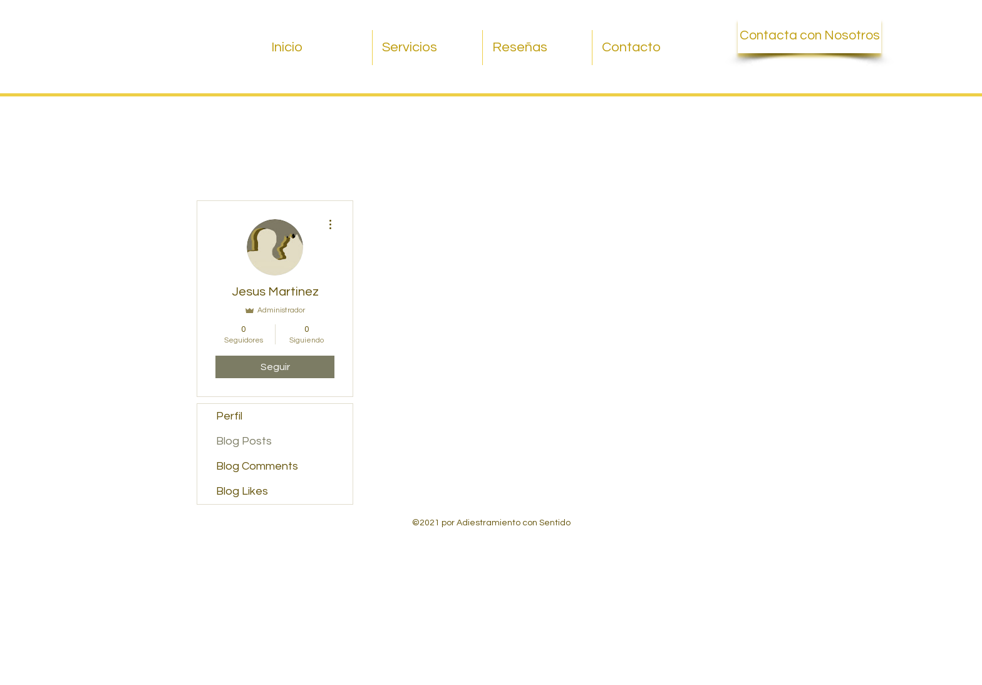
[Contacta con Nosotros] (809, 35)
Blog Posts (244, 441)
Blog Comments (257, 466)
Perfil (229, 416)
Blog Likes (242, 491)
